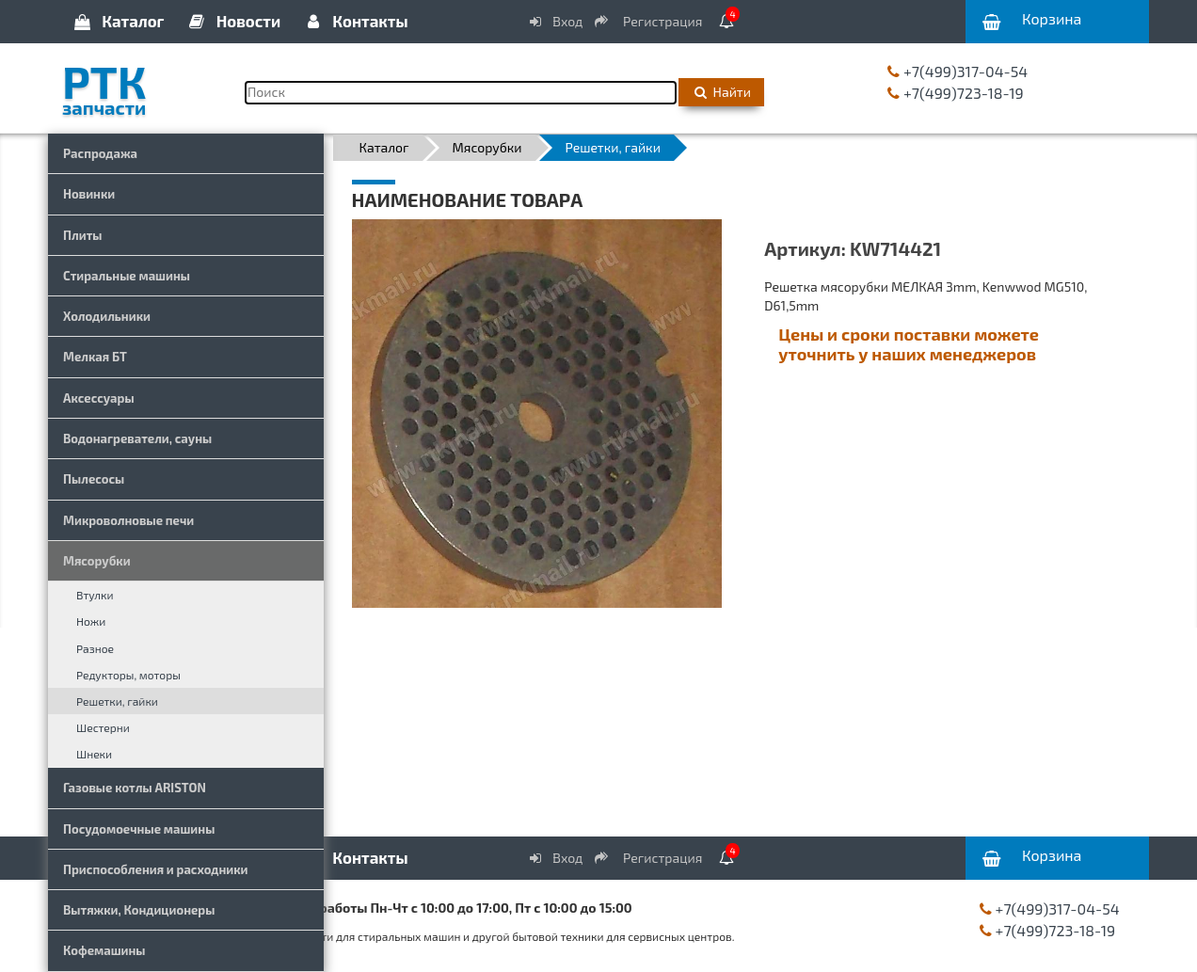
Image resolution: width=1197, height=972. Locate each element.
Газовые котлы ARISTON (134, 787)
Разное (95, 648)
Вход (555, 21)
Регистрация (649, 21)
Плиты (83, 235)
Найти (721, 92)
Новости (233, 20)
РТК (139, 84)
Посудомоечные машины (139, 829)
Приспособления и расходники (155, 869)
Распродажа (100, 153)
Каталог (118, 20)
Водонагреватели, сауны (137, 438)
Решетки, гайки (117, 701)
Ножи (90, 621)
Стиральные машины (126, 275)
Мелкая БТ (95, 356)
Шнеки (94, 753)
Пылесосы (93, 478)
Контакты (354, 20)
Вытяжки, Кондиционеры (139, 909)
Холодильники (107, 316)
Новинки (89, 193)
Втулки (95, 594)
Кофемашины (104, 950)
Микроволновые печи (128, 520)
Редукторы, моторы (128, 674)
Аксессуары (99, 398)
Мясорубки (97, 560)
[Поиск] (461, 93)
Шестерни (103, 727)
